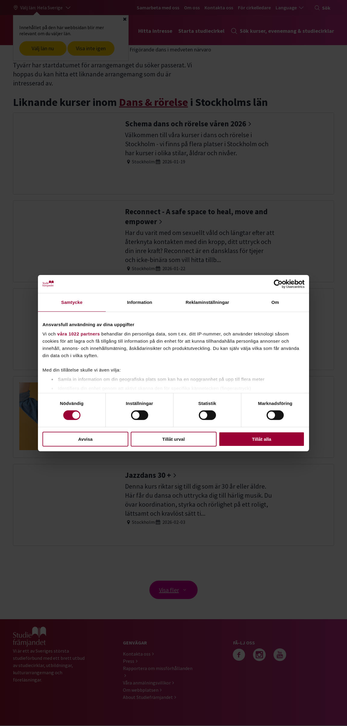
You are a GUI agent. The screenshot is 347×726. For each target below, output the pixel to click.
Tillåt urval (173, 439)
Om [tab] (275, 301)
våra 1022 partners (78, 333)
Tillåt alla (261, 439)
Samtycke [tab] (72, 301)
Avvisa (85, 439)
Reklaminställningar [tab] (207, 301)
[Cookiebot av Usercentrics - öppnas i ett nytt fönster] (278, 283)
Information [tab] (139, 301)
